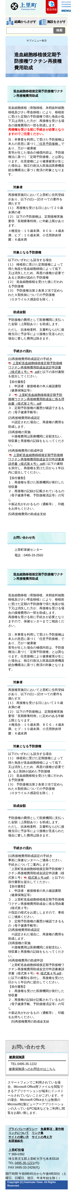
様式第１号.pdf (38, 877)
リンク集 (37, 1132)
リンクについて (18, 1132)
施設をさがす (56, 21)
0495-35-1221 (24, 1163)
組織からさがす (25, 21)
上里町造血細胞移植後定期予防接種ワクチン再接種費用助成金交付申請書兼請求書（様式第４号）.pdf (36, 459)
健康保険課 (17, 1057)
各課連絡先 (15, 1140)
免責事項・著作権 (52, 1129)
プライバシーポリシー (23, 1129)
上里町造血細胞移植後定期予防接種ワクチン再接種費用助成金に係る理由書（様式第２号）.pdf (36, 399)
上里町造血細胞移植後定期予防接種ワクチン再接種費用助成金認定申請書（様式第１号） (35, 367)
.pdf (37, 372)
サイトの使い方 (18, 1137)
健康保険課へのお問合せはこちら (32, 1069)
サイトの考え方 (42, 1137)
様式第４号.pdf (50, 973)
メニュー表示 (66, 7)
